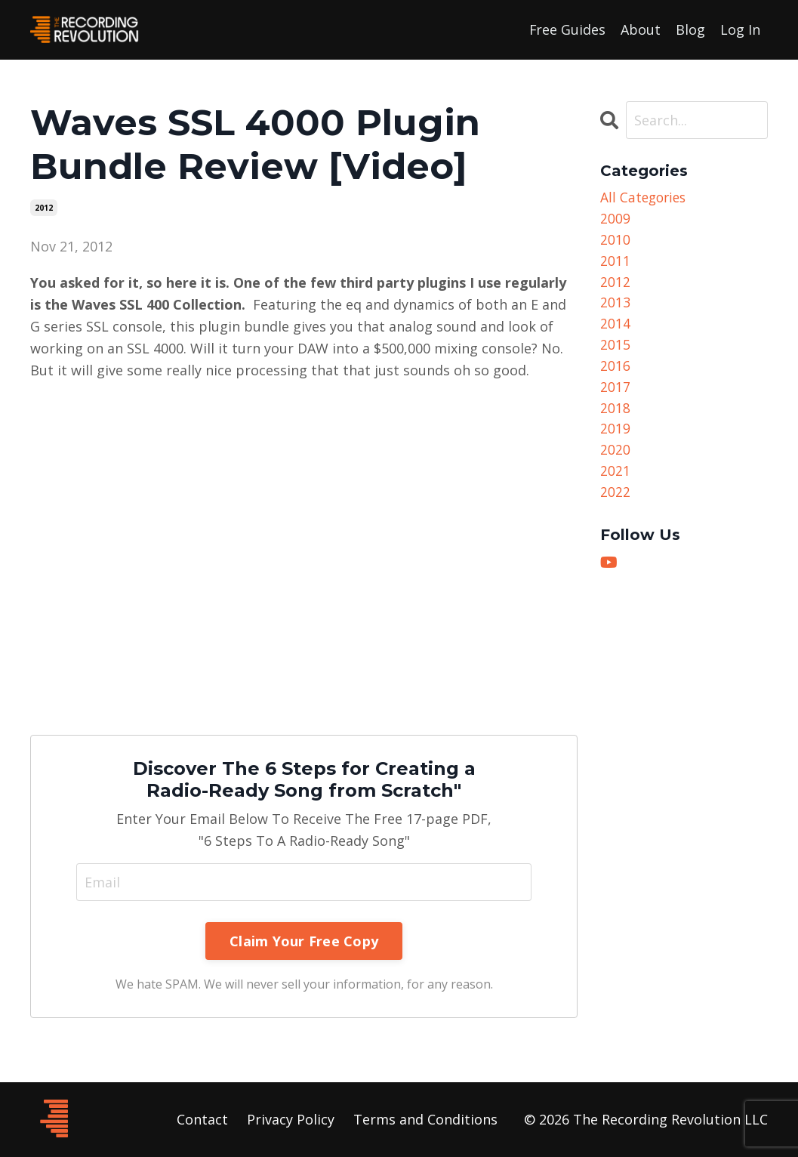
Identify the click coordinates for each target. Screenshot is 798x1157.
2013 (615, 307)
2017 (615, 394)
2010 (615, 242)
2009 (615, 220)
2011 (615, 264)
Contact (202, 1119)
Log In (740, 29)
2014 (615, 328)
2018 (615, 415)
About (641, 29)
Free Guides (566, 29)
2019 (615, 437)
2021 (615, 481)
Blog (690, 29)
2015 (615, 350)
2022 (615, 503)
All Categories (645, 198)
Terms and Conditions (425, 1119)
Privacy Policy (290, 1119)
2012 (44, 207)
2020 (615, 459)
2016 (615, 372)
